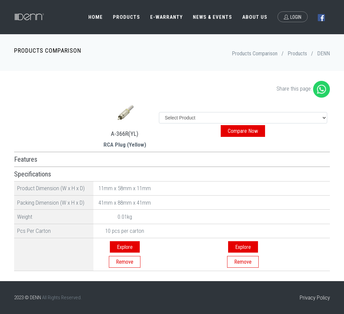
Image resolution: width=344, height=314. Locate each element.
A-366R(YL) (124, 133)
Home (95, 17)
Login (292, 17)
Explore (125, 247)
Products (126, 17)
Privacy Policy (315, 297)
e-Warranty (166, 17)
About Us (254, 17)
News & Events (212, 17)
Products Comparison (254, 53)
